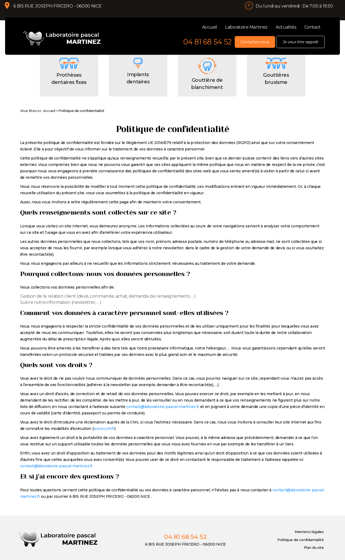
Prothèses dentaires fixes (68, 86)
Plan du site (314, 555)
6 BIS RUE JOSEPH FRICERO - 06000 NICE (61, 10)
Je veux (301, 42)
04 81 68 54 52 (207, 41)
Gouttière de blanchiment (207, 91)
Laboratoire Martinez (246, 27)
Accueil (209, 27)
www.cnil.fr (103, 436)
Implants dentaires (138, 85)
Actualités (286, 27)
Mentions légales (309, 539)
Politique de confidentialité (300, 547)
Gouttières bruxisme (276, 86)
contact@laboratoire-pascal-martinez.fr (162, 414)
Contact (312, 27)
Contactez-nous (255, 42)
